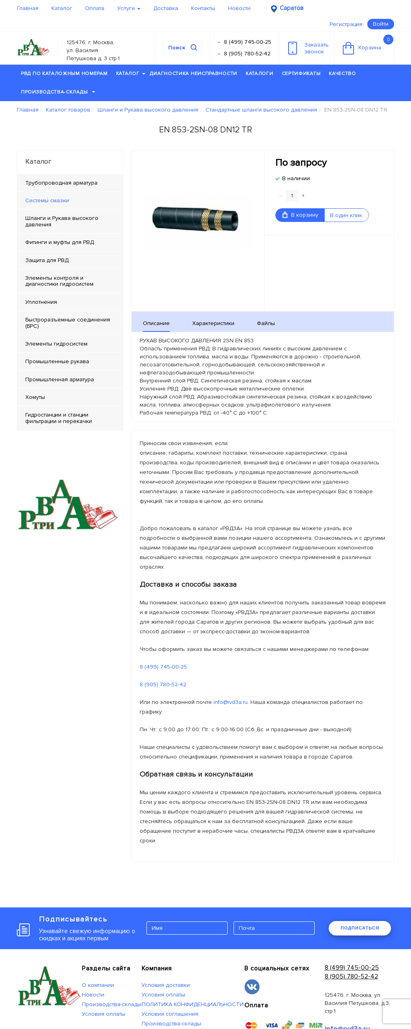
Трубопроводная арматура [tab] (61, 182)
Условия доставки (166, 985)
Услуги (128, 8)
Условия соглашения (170, 1014)
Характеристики (213, 323)
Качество (342, 74)
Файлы (266, 323)
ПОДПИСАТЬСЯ (360, 927)
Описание (156, 323)
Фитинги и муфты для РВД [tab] (59, 242)
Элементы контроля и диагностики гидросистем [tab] (59, 281)
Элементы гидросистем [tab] (56, 343)
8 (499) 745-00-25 (247, 42)
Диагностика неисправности (193, 74)
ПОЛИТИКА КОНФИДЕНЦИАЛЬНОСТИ (193, 1004)
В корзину (300, 214)
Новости (239, 8)
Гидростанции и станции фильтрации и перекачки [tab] (58, 417)
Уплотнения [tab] (41, 302)
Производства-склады (58, 92)
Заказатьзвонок (308, 48)
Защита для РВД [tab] (47, 260)
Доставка (165, 8)
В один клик (346, 215)
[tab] (70, 200)
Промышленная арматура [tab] (59, 379)
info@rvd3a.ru (231, 702)
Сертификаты (301, 74)
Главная (28, 8)
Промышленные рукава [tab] (57, 361)
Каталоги (259, 74)
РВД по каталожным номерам (64, 74)
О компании (98, 985)
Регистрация (346, 24)
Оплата (94, 8)
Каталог (61, 8)
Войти (381, 23)
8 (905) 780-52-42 (247, 53)
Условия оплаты (103, 1014)
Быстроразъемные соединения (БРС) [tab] (67, 322)
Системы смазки (47, 200)
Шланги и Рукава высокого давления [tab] (61, 221)
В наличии (296, 178)
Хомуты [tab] (35, 397)
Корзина (368, 45)
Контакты (203, 8)
